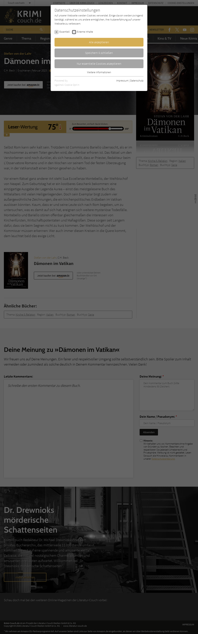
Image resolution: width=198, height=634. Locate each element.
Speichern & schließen (99, 53)
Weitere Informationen (99, 72)
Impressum (122, 80)
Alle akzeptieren (99, 42)
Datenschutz (136, 80)
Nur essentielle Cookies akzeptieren (99, 63)
